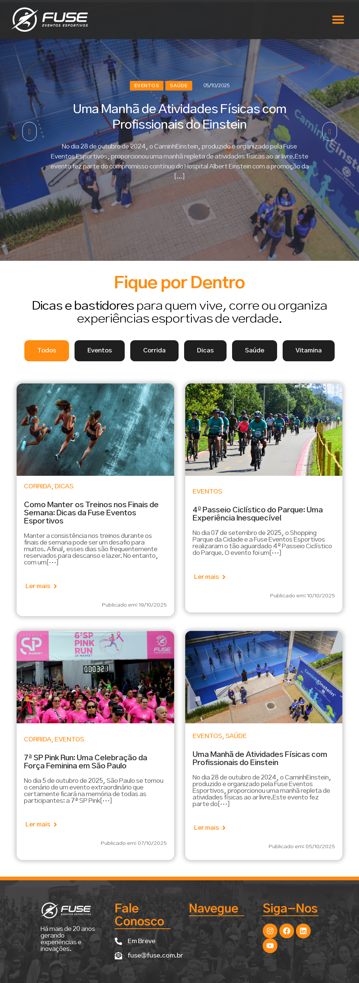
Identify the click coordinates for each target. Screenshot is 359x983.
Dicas (64, 486)
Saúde (179, 85)
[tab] (46, 350)
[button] (338, 20)
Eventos (146, 85)
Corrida (37, 486)
